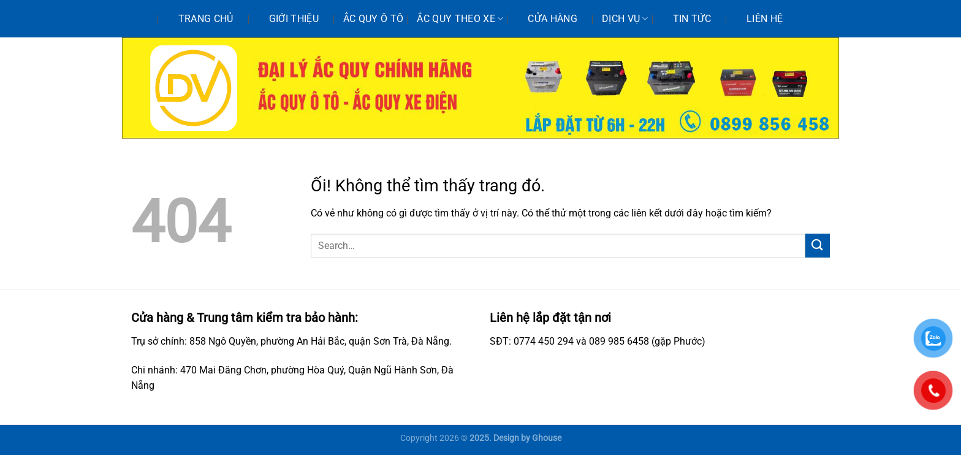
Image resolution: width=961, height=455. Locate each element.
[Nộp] (817, 246)
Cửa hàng (552, 19)
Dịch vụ (625, 19)
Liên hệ (764, 19)
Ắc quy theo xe (460, 19)
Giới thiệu (294, 19)
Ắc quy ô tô (373, 19)
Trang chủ (206, 19)
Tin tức (692, 19)
